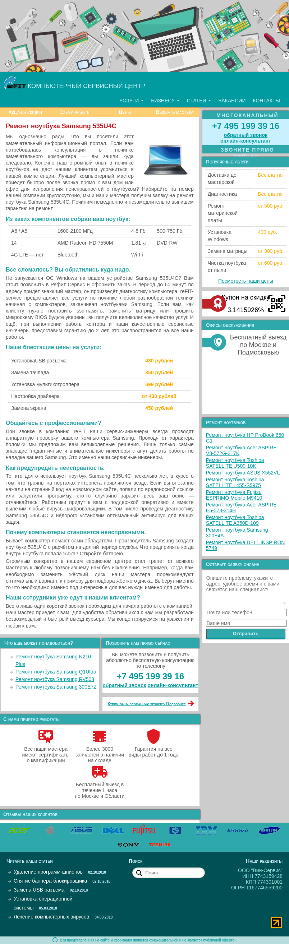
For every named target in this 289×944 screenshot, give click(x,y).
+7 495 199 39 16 (150, 676)
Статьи (199, 100)
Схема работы (75, 112)
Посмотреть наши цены (245, 281)
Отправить (246, 633)
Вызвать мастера (174, 112)
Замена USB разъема (39, 890)
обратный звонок (124, 685)
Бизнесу (165, 100)
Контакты (266, 100)
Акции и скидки (25, 112)
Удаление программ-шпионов (48, 872)
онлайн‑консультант (172, 685)
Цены (125, 112)
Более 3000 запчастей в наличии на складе (99, 751)
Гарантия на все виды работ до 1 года (154, 749)
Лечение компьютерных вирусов (51, 917)
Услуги (131, 100)
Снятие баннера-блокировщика (50, 881)
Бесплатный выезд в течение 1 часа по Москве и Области (99, 787)
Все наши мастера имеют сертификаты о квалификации (46, 751)
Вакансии (232, 100)
